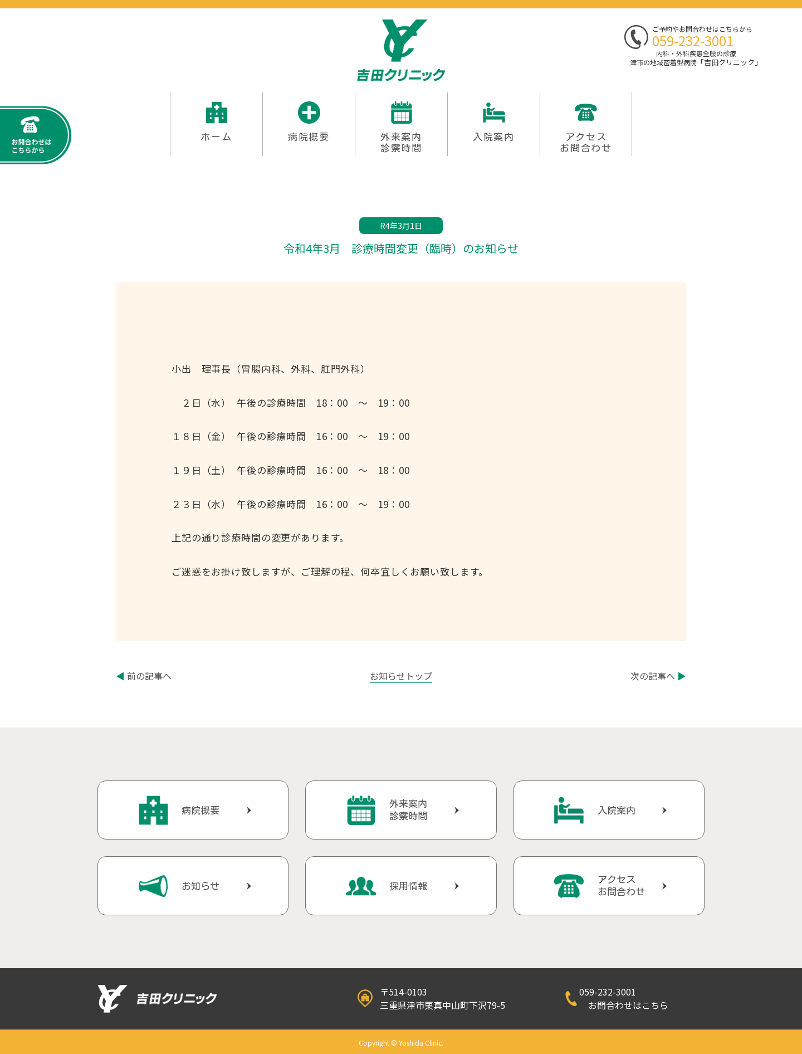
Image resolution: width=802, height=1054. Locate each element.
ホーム (216, 136)
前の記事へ (144, 675)
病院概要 (309, 136)
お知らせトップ (401, 675)
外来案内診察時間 (408, 810)
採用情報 (408, 886)
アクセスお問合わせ (586, 142)
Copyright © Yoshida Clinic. (401, 1042)
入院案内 (494, 136)
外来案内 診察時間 (401, 142)
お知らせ (200, 886)
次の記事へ (658, 675)
